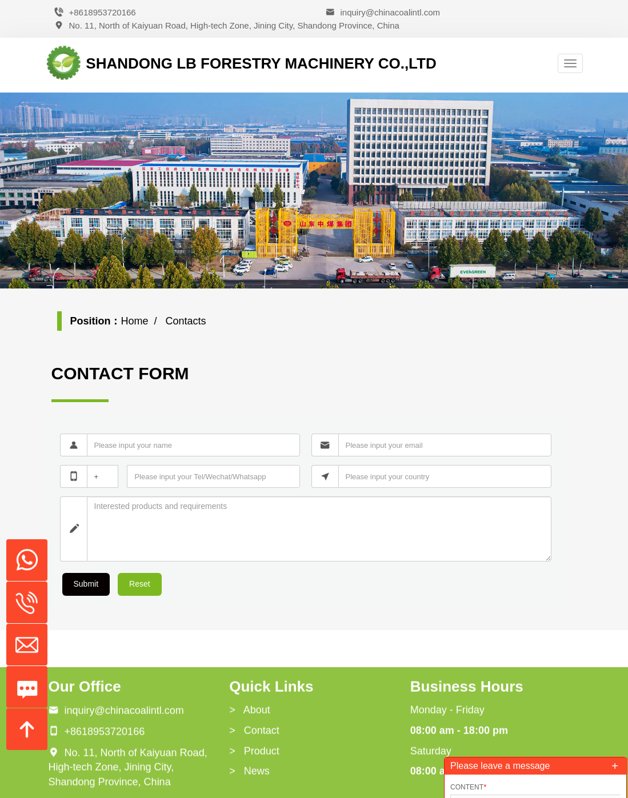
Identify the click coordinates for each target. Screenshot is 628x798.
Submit (86, 583)
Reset (139, 583)
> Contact (254, 787)
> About (249, 766)
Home (135, 321)
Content (468, 787)
